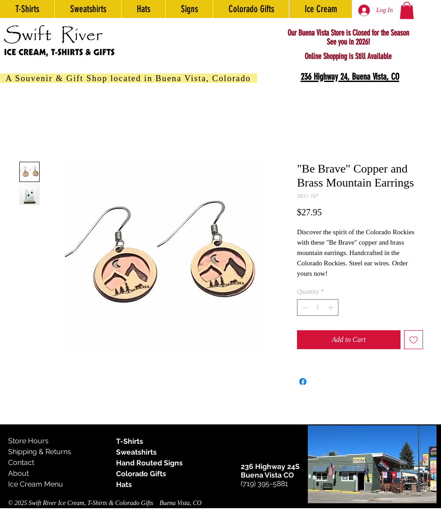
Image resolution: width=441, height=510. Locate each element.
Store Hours (28, 441)
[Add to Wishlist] (413, 339)
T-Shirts (129, 441)
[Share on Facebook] (302, 381)
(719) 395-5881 (264, 483)
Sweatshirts (136, 452)
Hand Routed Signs (149, 463)
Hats (124, 484)
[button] (407, 10)
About (18, 473)
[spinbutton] (318, 307)
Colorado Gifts (141, 473)
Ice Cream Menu (35, 484)
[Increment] (331, 307)
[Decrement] (304, 307)
